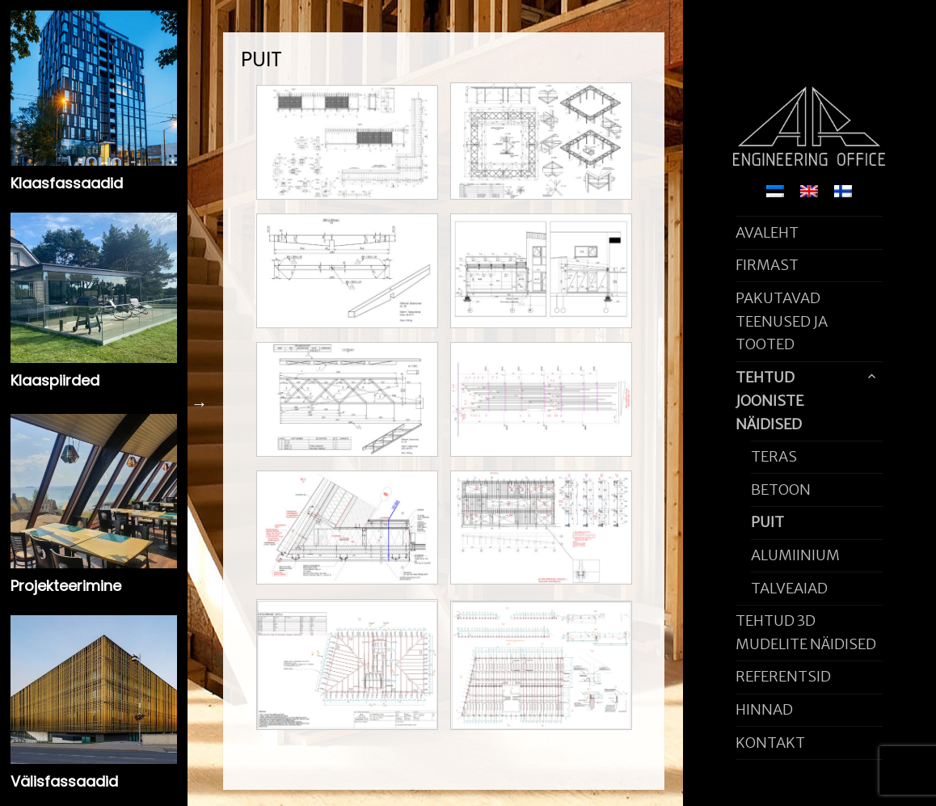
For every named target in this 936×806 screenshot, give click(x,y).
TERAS (774, 456)
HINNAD (764, 709)
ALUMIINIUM (795, 555)
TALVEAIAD (789, 588)
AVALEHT (767, 232)
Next (200, 403)
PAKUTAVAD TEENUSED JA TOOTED (782, 321)
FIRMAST (767, 264)
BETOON (781, 489)
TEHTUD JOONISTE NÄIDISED (769, 400)
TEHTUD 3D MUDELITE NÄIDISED (806, 632)
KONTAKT (770, 742)
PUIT (767, 522)
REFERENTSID (783, 676)
